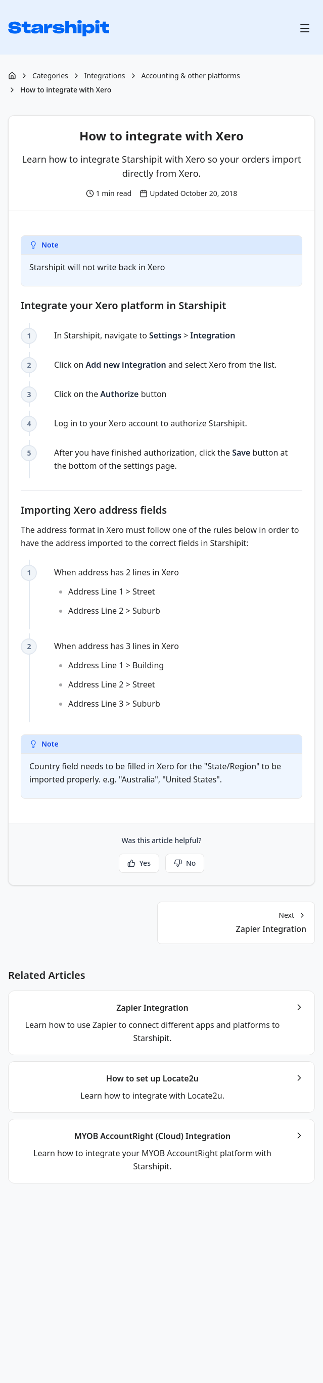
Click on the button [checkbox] (110, 394)
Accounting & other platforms (191, 75)
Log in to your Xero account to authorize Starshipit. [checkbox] (150, 423)
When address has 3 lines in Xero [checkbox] (178, 676)
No (185, 863)
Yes (139, 863)
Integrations (104, 75)
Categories (50, 75)
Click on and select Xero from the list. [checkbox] (165, 364)
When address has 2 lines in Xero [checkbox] (178, 593)
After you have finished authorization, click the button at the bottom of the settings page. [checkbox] (171, 459)
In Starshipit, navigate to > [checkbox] (144, 335)
